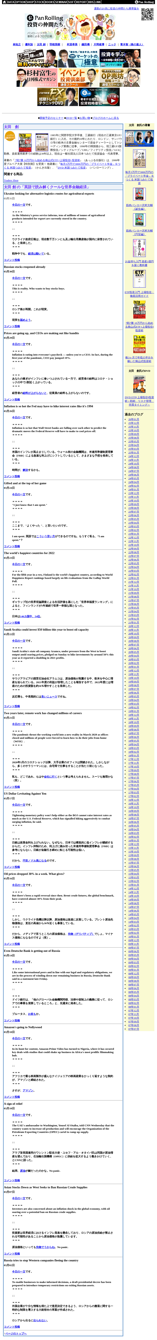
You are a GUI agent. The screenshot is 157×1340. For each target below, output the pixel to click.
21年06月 (133, 604)
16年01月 (133, 840)
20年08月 (133, 640)
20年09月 (133, 637)
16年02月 (133, 836)
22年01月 (133, 578)
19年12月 (133, 670)
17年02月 (133, 796)
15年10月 (133, 851)
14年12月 (133, 888)
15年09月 (133, 855)
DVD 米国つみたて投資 (71, 167)
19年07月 (133, 689)
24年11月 (133, 459)
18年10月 (133, 722)
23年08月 (133, 507)
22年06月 (133, 559)
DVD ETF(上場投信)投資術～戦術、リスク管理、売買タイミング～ (139, 401)
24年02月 (133, 485)
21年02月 (133, 618)
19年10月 (133, 677)
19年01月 (133, 711)
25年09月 (133, 434)
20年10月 (133, 633)
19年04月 (133, 700)
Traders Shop (11, 180)
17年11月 (133, 762)
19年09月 (133, 681)
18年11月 (133, 718)
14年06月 (133, 910)
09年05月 (133, 955)
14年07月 (133, 907)
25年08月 (133, 437)
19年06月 (133, 692)
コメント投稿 (12, 260)
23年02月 (133, 530)
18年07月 (133, 733)
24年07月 (133, 471)
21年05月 (133, 607)
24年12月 (133, 456)
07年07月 (133, 1028)
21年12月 (133, 581)
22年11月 (133, 541)
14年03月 (133, 921)
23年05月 (133, 519)
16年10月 (133, 807)
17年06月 (133, 781)
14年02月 (133, 925)
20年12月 (133, 626)
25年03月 (133, 448)
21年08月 (133, 596)
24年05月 (133, 478)
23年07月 (133, 511)
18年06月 (133, 737)
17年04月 (133, 788)
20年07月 (133, 644)
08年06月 (133, 988)
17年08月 (133, 774)
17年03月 (133, 792)
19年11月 (133, 674)
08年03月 (133, 999)
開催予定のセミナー (52, 117)
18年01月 (133, 755)
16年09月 (133, 810)
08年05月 (133, 992)
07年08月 (133, 1025)
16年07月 (133, 818)
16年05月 (133, 825)
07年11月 (133, 1014)
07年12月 (133, 1010)
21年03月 (133, 615)
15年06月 (133, 866)
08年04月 (133, 995)
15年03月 (133, 877)
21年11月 (133, 585)
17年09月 (133, 770)
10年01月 (133, 936)
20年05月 (133, 652)
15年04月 (133, 873)
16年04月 (133, 829)
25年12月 (133, 422)
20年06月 (133, 648)
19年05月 (133, 696)
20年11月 (133, 629)
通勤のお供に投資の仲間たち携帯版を (116, 8)
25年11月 (133, 426)
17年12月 (133, 759)
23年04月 (133, 522)
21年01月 (133, 622)
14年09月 (133, 899)
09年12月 (133, 940)
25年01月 (133, 452)
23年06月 (133, 515)
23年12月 (133, 493)
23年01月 (133, 533)
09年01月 (133, 969)
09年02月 (133, 966)
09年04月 (133, 958)
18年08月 (133, 729)
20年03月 (133, 659)
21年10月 (133, 589)
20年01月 (133, 666)
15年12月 (133, 844)
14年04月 (133, 918)
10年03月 (133, 929)
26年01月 (133, 419)
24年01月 (133, 489)
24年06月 (133, 474)
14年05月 (133, 914)
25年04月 (133, 445)
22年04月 (133, 567)
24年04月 (133, 482)
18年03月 (133, 748)
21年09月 (133, 592)
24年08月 (133, 467)
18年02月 (133, 751)
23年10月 (133, 500)
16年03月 (133, 833)
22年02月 (133, 574)
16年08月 (133, 814)
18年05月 (133, 740)
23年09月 (133, 504)
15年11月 (133, 847)
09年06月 (133, 951)
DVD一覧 (71, 117)
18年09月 (133, 725)
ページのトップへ (16, 1333)
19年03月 (133, 703)
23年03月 (133, 526)
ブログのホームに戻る (105, 117)
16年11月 (133, 803)
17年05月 (133, 785)
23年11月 (133, 496)
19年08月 (133, 685)
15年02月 (133, 881)
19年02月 (133, 707)
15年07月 (133, 862)
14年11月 (133, 892)
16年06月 (133, 822)
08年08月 (133, 980)
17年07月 (133, 777)
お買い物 (85, 117)
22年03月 (133, 570)
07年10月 (133, 1017)
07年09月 (133, 1021)
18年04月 (133, 744)
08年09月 (133, 977)
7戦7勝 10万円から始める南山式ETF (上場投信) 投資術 (47, 160)
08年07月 (133, 984)
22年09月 (133, 548)
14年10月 (133, 895)
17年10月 (133, 766)
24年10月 (133, 463)
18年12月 (133, 714)
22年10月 (133, 544)
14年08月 (133, 903)
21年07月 (133, 600)
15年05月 (133, 870)
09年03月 (133, 962)
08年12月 (133, 973)
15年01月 (133, 884)
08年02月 (133, 1003)
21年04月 (133, 611)
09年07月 (133, 947)
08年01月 (133, 1006)
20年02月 (133, 663)
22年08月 (133, 552)
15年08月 (133, 858)
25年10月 (133, 430)
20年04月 (133, 655)
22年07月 (133, 556)
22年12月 (133, 537)
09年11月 (133, 943)
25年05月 (133, 441)
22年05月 (133, 563)
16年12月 (133, 799)
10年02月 (133, 932)
